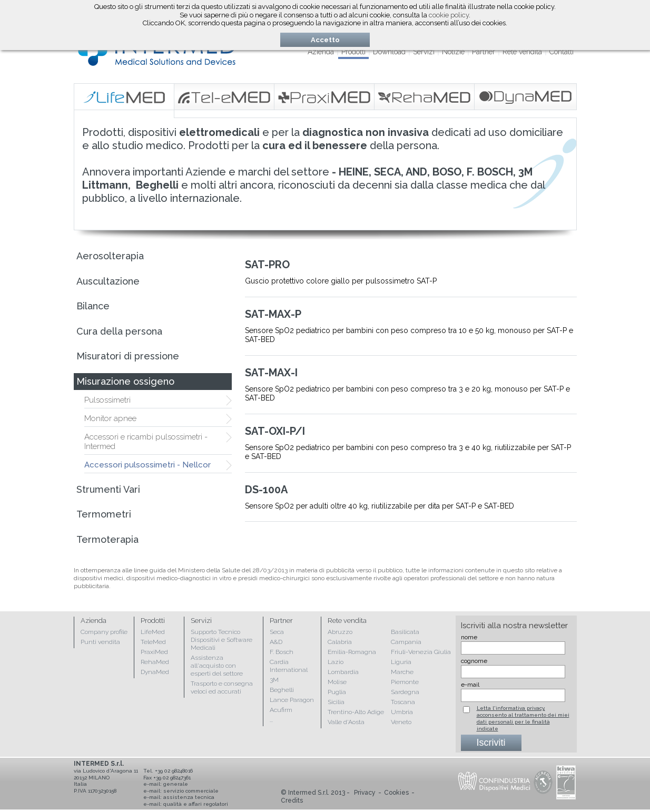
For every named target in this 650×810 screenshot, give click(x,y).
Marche (402, 672)
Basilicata (405, 632)
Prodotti (353, 51)
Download (389, 51)
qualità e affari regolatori (195, 804)
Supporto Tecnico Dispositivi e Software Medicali (221, 639)
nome (469, 637)
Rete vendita (522, 51)
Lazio (335, 662)
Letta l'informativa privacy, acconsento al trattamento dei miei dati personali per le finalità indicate (523, 718)
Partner (483, 51)
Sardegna (405, 692)
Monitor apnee (110, 418)
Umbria (402, 712)
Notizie (453, 51)
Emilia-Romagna (352, 652)
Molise (337, 682)
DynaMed (155, 672)
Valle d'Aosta (346, 722)
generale (175, 784)
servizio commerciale (191, 791)
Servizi (424, 51)
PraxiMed (154, 652)
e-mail (470, 684)
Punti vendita (100, 642)
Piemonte (405, 682)
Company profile (104, 632)
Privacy (365, 792)
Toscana (403, 702)
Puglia (337, 692)
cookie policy (449, 15)
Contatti (561, 51)
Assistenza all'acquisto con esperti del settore (217, 665)
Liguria (401, 662)
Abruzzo (340, 632)
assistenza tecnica (188, 797)
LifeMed (153, 632)
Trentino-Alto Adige (356, 712)
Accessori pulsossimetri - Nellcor (147, 465)
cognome (474, 661)
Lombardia (343, 672)
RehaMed (155, 662)
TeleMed (153, 642)
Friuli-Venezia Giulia (421, 652)
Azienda (321, 51)
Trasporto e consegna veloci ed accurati (222, 687)
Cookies (396, 792)
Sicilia (336, 702)
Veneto (401, 722)
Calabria (340, 642)
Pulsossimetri (107, 400)
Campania (406, 642)
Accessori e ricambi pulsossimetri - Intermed (146, 442)
